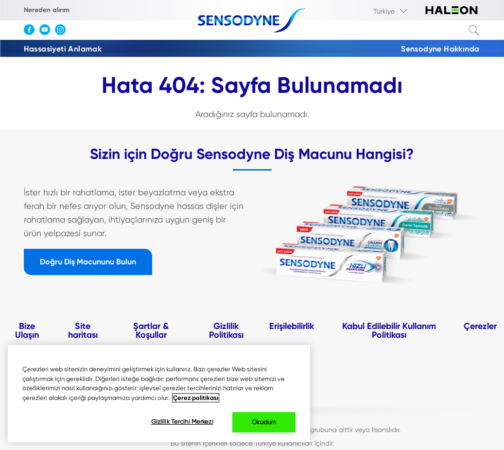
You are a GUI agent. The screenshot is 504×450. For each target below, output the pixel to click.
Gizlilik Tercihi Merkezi (182, 421)
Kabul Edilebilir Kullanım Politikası (389, 330)
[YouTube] (47, 33)
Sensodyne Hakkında (440, 48)
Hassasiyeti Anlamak (63, 48)
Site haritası (83, 330)
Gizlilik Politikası (226, 330)
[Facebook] (31, 33)
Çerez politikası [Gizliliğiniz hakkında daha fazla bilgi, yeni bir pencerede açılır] (195, 397)
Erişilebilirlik (291, 326)
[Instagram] (62, 33)
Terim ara (474, 30)
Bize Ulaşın (27, 330)
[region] (159, 393)
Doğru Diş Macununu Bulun (88, 261)
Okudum (264, 422)
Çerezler (480, 326)
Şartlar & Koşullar (151, 330)
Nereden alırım (47, 10)
